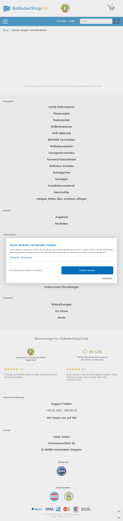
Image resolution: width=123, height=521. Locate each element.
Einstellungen (107, 278)
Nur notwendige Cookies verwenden (26, 270)
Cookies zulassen (87, 270)
